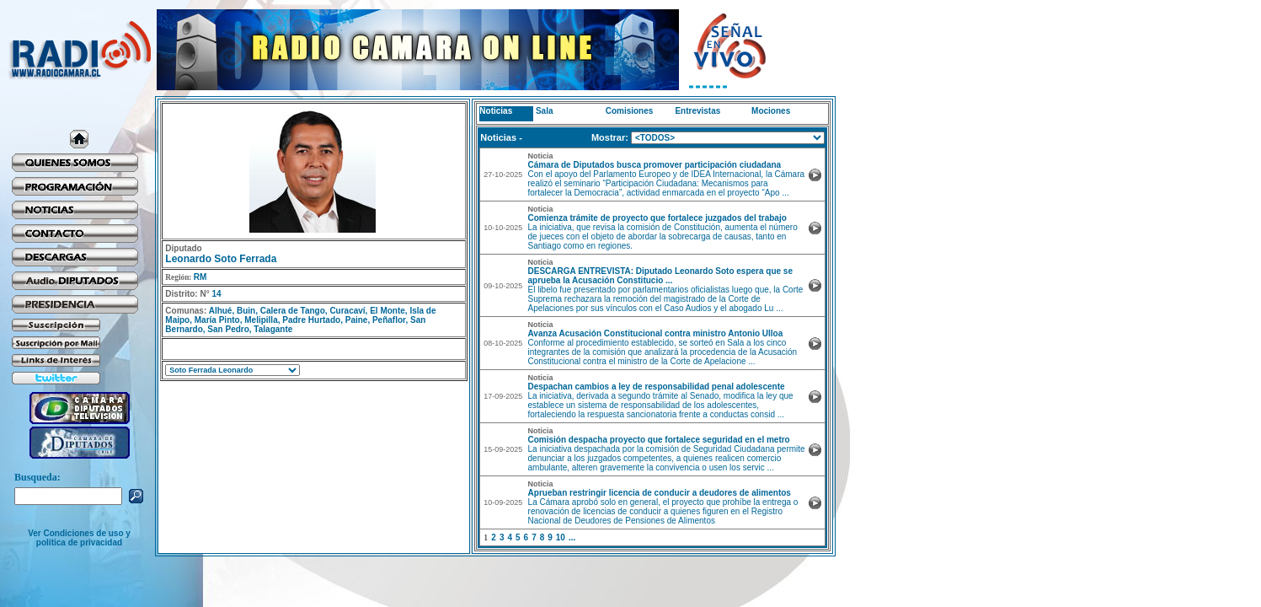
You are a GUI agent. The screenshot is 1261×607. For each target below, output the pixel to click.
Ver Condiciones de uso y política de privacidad (79, 538)
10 (560, 537)
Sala (544, 110)
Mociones (770, 110)
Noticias (495, 110)
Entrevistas (697, 110)
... (572, 537)
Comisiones (630, 110)
